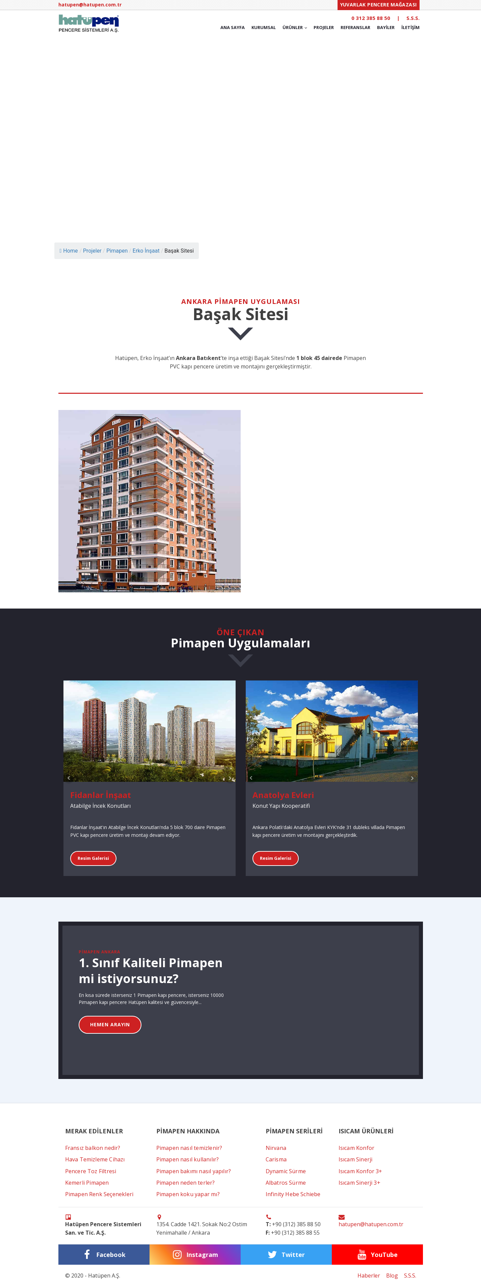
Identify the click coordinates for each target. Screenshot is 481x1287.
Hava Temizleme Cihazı (95, 1159)
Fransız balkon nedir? (93, 1148)
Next (230, 778)
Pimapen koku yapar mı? (188, 1194)
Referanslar (355, 27)
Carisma (276, 1159)
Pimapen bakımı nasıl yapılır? (193, 1171)
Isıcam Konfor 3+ (360, 1171)
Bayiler (386, 27)
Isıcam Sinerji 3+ (359, 1182)
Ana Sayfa (232, 27)
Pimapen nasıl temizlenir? (189, 1148)
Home (69, 251)
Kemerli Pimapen (87, 1182)
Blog (392, 1275)
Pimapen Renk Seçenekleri (99, 1194)
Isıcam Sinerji (356, 1159)
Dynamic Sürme (286, 1171)
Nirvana (276, 1148)
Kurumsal (263, 27)
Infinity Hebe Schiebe (293, 1194)
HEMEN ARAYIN (110, 1024)
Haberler (368, 1275)
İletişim (410, 27)
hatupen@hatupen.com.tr (90, 4)
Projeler (324, 27)
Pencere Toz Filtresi (90, 1171)
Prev (68, 778)
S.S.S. (413, 18)
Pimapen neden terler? (185, 1182)
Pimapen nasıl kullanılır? (187, 1159)
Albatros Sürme (286, 1182)
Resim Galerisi (93, 858)
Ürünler (293, 27)
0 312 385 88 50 (370, 18)
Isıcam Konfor (357, 1148)
